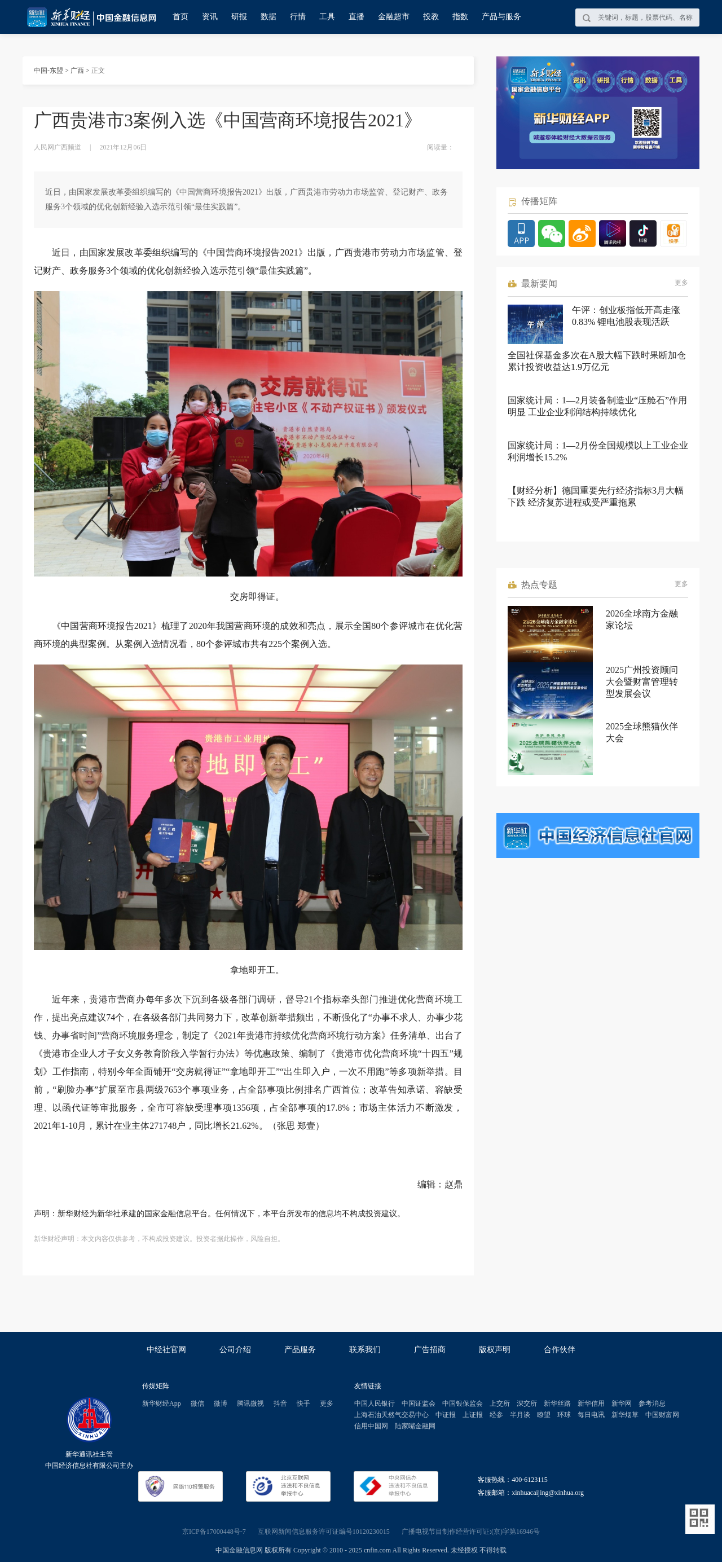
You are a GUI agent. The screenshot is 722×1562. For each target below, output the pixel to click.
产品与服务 (501, 16)
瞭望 (544, 1415)
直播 (356, 16)
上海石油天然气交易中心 (391, 1415)
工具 (327, 16)
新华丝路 (557, 1403)
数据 (268, 16)
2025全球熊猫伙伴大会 (642, 732)
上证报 (473, 1415)
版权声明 (494, 1349)
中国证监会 (418, 1403)
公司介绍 (235, 1349)
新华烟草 (625, 1415)
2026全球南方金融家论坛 (642, 619)
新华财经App (161, 1403)
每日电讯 (591, 1415)
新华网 (621, 1403)
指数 (460, 16)
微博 (220, 1403)
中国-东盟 (48, 70)
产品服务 (300, 1349)
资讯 (210, 16)
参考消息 (652, 1403)
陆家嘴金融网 (415, 1426)
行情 (298, 16)
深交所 (527, 1403)
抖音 (280, 1403)
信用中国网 (371, 1426)
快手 (303, 1403)
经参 (496, 1415)
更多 (681, 283)
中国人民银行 (374, 1403)
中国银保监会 (462, 1403)
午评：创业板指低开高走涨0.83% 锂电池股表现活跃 (626, 316)
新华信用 (591, 1403)
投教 (431, 16)
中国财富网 (662, 1415)
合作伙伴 (559, 1349)
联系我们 (365, 1349)
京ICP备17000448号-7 (214, 1531)
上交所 (500, 1403)
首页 (180, 16)
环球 (564, 1415)
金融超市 (394, 16)
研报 (239, 16)
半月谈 (520, 1415)
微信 (197, 1403)
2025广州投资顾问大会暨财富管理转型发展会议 (642, 681)
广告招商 (430, 1349)
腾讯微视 (250, 1403)
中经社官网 (166, 1349)
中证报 (445, 1415)
